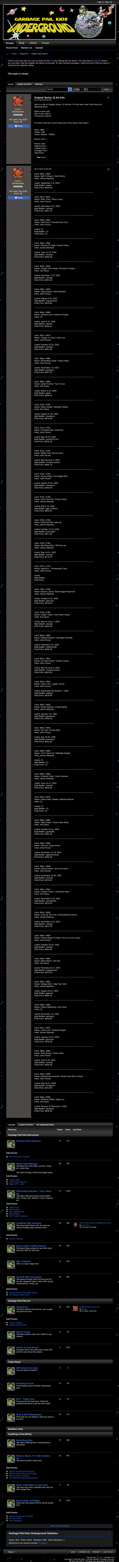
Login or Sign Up (105, 2)
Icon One (86, 1225)
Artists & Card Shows (27, 1347)
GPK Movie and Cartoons (19, 1157)
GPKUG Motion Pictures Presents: (23, 1474)
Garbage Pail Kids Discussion (23, 1135)
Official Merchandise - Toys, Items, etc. (34, 1192)
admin (84, 1309)
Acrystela (43, 1543)
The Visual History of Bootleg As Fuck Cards (97, 1223)
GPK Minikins (14, 1214)
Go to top (108, 1552)
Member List (26, 48)
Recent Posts (12, 48)
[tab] (10, 84)
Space (11, 1552)
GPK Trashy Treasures (18, 1216)
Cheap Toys (14, 1207)
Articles (33, 43)
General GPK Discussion (29, 1277)
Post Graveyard (15, 1521)
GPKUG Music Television (19, 1476)
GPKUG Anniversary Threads (21, 1516)
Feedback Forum (25, 1383)
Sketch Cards (23, 1332)
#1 (109, 97)
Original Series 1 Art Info (89, 1307)
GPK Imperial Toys (16, 1212)
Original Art (24, 54)
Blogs (21, 43)
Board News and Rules (28, 1500)
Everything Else (24, 1440)
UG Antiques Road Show (19, 1295)
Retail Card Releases (27, 1164)
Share (19, 126)
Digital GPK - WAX (16, 1184)
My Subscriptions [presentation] (45, 1125)
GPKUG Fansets (16, 1239)
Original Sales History (39, 54)
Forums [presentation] (11, 1125)
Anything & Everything (19, 1434)
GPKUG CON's (15, 1518)
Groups (45, 43)
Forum (14, 54)
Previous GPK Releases (28, 1141)
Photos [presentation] (38, 84)
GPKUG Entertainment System (21, 1471)
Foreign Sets (14, 1180)
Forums (10, 43)
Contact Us (84, 1552)
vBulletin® (100, 1557)
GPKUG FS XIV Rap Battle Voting (23, 1293)
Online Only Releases (18, 1182)
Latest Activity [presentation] (24, 84)
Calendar (39, 48)
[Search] (59, 89)
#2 (109, 169)
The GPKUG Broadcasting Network (23, 1478)
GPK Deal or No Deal (27, 1368)
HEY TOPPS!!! (23, 1261)
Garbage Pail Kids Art (19, 1301)
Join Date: (13, 119)
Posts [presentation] (11, 84)
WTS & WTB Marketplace (29, 1414)
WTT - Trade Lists (25, 1399)
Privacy (96, 1552)
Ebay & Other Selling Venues (31, 1246)
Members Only (15, 1429)
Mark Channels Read (59, 1526)
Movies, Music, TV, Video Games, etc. (33, 1457)
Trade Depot (14, 1362)
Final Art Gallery (15, 1323)
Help (73, 1552)
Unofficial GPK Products (29, 1223)
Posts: (16, 122)
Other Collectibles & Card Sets (32, 1485)
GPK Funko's (14, 1210)
